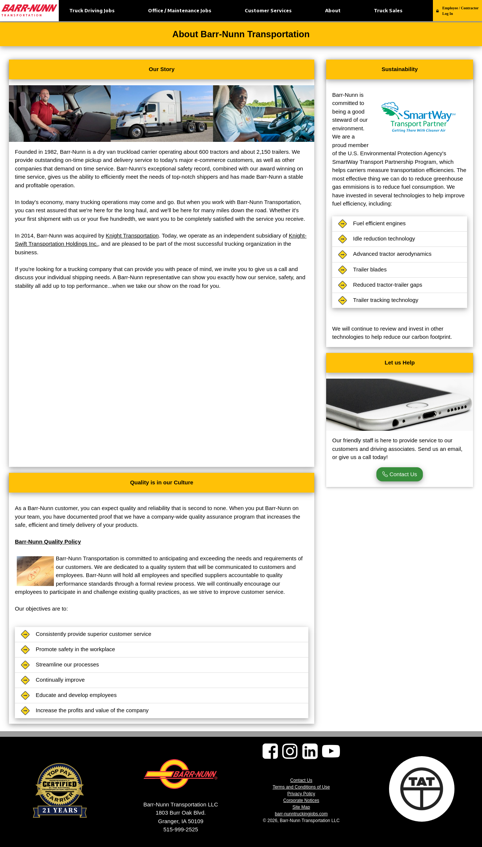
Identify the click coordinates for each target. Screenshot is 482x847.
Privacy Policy (301, 793)
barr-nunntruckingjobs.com (301, 813)
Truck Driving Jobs (92, 10)
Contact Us (399, 474)
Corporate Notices (301, 800)
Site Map (301, 807)
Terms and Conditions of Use (301, 787)
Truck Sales (388, 10)
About (333, 10)
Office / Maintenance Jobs (179, 10)
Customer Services (268, 10)
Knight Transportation (132, 235)
